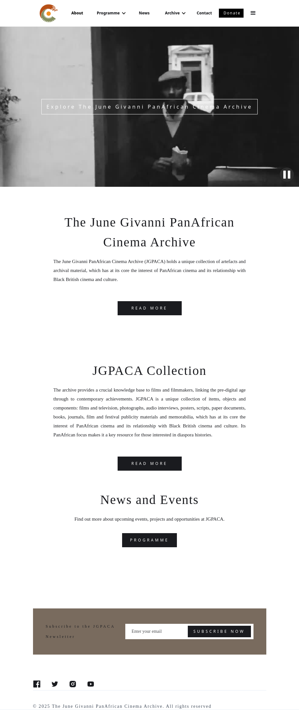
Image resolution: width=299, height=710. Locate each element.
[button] (111, 13)
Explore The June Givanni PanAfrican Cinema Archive (149, 106)
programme (149, 540)
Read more (149, 463)
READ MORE (149, 308)
